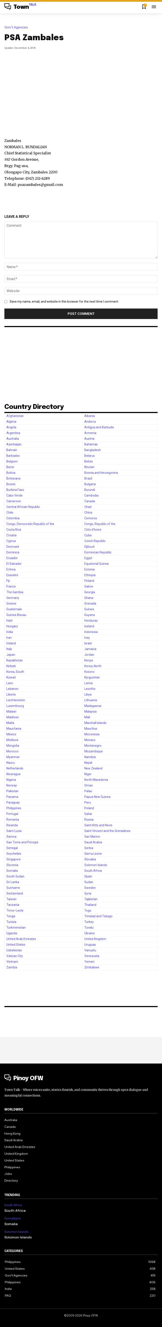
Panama (12, 797)
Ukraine (89, 933)
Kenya (88, 660)
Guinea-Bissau (16, 615)
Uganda (11, 933)
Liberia (11, 694)
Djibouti (89, 546)
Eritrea (11, 569)
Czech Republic (95, 541)
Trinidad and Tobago (98, 916)
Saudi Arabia (93, 842)
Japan (10, 654)
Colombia (13, 518)
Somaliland (12, 1218)
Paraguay (13, 802)
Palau (88, 791)
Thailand (90, 905)
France (11, 586)
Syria (87, 893)
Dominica (12, 552)
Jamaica (90, 649)
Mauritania (13, 728)
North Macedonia (96, 779)
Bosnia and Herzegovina (101, 472)
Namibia (90, 757)
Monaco (89, 740)
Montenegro (92, 745)
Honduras (91, 620)
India (9, 632)
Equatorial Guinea (96, 563)
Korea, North (92, 666)
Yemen (89, 961)
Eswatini (12, 575)
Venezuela (91, 956)
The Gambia (14, 592)
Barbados (13, 455)
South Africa (93, 870)
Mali (87, 717)
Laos (9, 683)
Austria (89, 438)
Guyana (89, 615)
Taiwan (11, 899)
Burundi (89, 490)
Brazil (88, 478)
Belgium (12, 461)
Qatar (88, 814)
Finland (89, 580)
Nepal (88, 762)
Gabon (88, 586)
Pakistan (12, 791)
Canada (89, 501)
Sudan (88, 882)
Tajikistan (90, 899)
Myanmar (13, 757)
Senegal (12, 848)
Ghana (88, 598)
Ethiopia (89, 575)
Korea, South (15, 671)
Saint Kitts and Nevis (98, 825)
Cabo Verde (14, 495)
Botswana (13, 478)
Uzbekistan (14, 950)
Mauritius (90, 728)
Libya (88, 694)
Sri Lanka (12, 882)
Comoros (90, 518)
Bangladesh (92, 450)
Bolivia (10, 472)
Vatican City (14, 956)
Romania (12, 819)
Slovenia (12, 865)
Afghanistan (15, 416)
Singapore (13, 859)
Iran (9, 637)
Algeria (11, 421)
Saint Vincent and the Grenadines (107, 831)
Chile (9, 512)
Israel (88, 643)
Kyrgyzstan (92, 677)
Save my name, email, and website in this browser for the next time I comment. (64, 301)
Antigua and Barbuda (99, 427)
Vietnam (12, 961)
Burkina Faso (15, 490)
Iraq (87, 637)
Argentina (13, 433)
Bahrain (11, 450)
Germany (12, 598)
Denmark (12, 546)
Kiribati (11, 666)
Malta (10, 723)
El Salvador (14, 563)
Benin (10, 467)
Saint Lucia (14, 831)
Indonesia (91, 632)
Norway (11, 785)
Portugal (12, 814)
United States (15, 944)
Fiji (8, 580)
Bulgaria (90, 484)
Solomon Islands (95, 865)
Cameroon (13, 501)
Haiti (9, 620)
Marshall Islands (95, 723)
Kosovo (89, 671)
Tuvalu (89, 927)
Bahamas (91, 444)
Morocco (12, 751)
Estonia (89, 569)
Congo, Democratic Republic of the (30, 524)
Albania (89, 416)
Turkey (89, 922)
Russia (89, 819)
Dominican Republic (98, 552)
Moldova (12, 740)
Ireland (11, 643)
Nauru (10, 762)
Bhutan (89, 467)
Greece (11, 603)
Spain (88, 876)
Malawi (11, 711)
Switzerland (14, 893)
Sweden (90, 887)
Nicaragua (13, 774)
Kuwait (11, 677)
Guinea (89, 609)
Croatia (11, 535)
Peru (87, 802)
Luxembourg (15, 706)
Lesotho (89, 689)
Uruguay (90, 944)
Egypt (88, 558)
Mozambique (93, 751)
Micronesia (91, 734)
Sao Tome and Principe (22, 842)
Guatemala (14, 609)
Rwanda (12, 825)
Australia (12, 438)
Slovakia (90, 859)
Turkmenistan (16, 927)
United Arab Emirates (21, 939)
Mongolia (12, 745)
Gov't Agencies (17, 27)
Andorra (90, 421)
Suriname (13, 887)
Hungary (12, 626)
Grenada (90, 603)
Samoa (11, 836)
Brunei (10, 484)
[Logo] (20, 7)
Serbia (88, 848)
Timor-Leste (14, 910)
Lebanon (12, 689)
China (88, 512)
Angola (11, 427)
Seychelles (13, 853)
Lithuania (90, 700)
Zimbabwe (91, 967)
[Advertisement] (83, 89)
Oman (88, 785)
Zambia (11, 967)
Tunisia (11, 922)
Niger (88, 774)
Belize (88, 461)
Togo (87, 910)
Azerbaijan (14, 444)
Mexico (11, 734)
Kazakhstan (14, 660)
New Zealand (93, 768)
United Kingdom (95, 939)
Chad (88, 507)
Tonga (10, 916)
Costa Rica (13, 529)
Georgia (89, 592)
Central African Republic (23, 507)
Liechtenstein (15, 700)
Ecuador (12, 558)
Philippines (13, 808)
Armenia (90, 433)
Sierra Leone (93, 853)
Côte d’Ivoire (92, 529)
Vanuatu (90, 950)
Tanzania (12, 905)
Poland (89, 808)
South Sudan (15, 876)
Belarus (89, 455)
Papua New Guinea (97, 797)
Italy (9, 649)
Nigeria (11, 779)
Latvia (88, 683)
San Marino (92, 836)
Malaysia (90, 711)
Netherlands (14, 768)
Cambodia (91, 495)
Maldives (12, 717)
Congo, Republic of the (99, 524)
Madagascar (93, 706)
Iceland (89, 626)
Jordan (89, 654)
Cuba (88, 535)
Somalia (12, 870)
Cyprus (11, 541)
